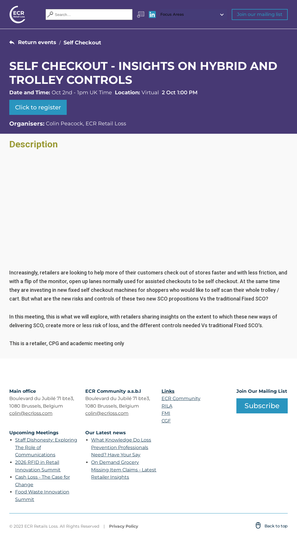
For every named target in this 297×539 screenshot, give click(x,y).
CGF (166, 421)
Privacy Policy (123, 526)
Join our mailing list (259, 14)
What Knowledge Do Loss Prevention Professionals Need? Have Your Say (121, 447)
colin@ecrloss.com (30, 413)
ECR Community (181, 398)
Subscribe (262, 405)
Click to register (38, 107)
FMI (166, 413)
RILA (167, 406)
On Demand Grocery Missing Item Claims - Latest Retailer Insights (123, 470)
